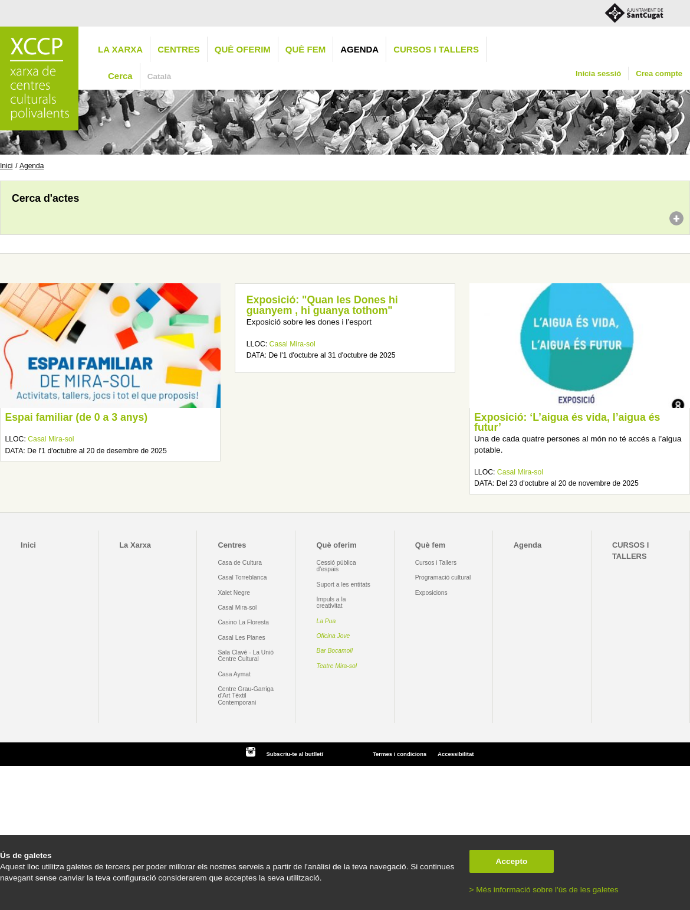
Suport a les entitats (343, 584)
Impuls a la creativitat (331, 602)
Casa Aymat (234, 674)
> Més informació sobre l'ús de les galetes (544, 889)
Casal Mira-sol (51, 439)
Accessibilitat (456, 754)
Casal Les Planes (241, 637)
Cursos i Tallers (435, 562)
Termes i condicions (399, 754)
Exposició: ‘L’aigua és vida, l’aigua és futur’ (567, 422)
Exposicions (431, 593)
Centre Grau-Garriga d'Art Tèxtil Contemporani (246, 696)
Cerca (120, 76)
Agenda (359, 49)
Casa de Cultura (240, 562)
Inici (6, 166)
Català (159, 76)
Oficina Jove (333, 636)
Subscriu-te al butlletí (294, 754)
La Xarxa (120, 49)
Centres (178, 49)
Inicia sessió (598, 73)
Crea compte (659, 73)
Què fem (305, 49)
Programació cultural (443, 577)
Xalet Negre (234, 593)
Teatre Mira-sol (337, 666)
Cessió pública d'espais (336, 565)
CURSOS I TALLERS (436, 49)
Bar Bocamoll (335, 650)
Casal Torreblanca (242, 577)
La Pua (326, 621)
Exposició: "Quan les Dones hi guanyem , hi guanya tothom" (322, 305)
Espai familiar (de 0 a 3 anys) (76, 417)
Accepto (512, 861)
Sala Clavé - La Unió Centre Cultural (246, 655)
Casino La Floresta (243, 622)
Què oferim (243, 49)
